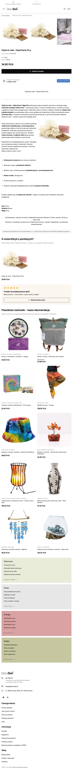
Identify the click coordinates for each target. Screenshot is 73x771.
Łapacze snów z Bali (10, 571)
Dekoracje (8, 561)
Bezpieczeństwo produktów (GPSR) (14, 745)
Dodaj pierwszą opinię (36, 300)
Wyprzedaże (6, 755)
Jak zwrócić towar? (8, 711)
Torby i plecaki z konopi (11, 601)
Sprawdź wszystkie (11, 579)
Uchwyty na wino (9, 565)
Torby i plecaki (56, 217)
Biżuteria (47, 217)
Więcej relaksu (9, 659)
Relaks (6, 641)
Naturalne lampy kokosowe (12, 568)
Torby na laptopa (9, 598)
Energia (7, 614)
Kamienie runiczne (9, 621)
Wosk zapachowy (9, 654)
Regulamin (5, 735)
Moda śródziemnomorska (12, 591)
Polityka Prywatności (9, 738)
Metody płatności (8, 718)
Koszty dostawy (7, 708)
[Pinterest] (3, 697)
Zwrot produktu (7, 715)
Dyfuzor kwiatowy (10, 651)
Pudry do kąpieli (9, 648)
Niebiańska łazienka (35, 217)
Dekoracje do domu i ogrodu (40, 222)
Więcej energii (9, 633)
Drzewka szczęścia (10, 628)
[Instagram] (8, 697)
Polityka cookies (7, 742)
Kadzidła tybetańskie (10, 645)
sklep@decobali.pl (12, 686)
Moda (6, 588)
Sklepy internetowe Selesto (20, 767)
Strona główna (6, 15)
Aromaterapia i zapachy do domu (16, 217)
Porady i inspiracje (8, 758)
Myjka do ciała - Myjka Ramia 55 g (22, 15)
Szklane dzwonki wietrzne (12, 574)
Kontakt (4, 731)
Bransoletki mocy (9, 624)
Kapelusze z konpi (9, 595)
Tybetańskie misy (9, 618)
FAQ (3, 722)
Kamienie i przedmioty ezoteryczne (17, 222)
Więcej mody (9, 606)
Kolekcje (4, 762)
